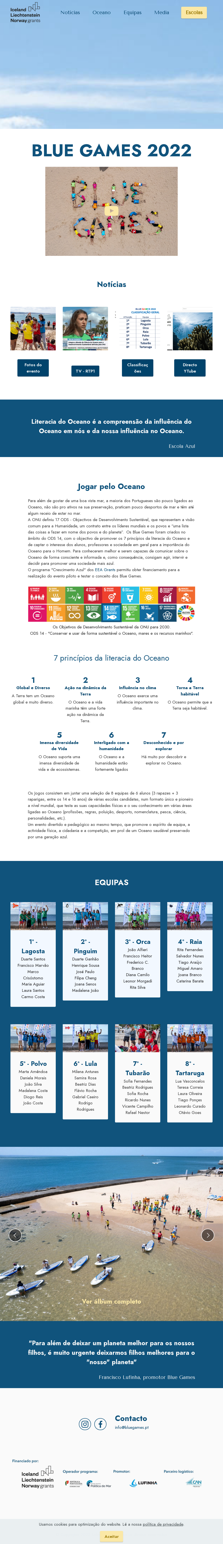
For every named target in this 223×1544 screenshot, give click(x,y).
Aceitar (112, 1536)
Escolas (194, 12)
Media (161, 12)
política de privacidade (163, 1524)
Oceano (102, 12)
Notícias (70, 12)
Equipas (132, 12)
